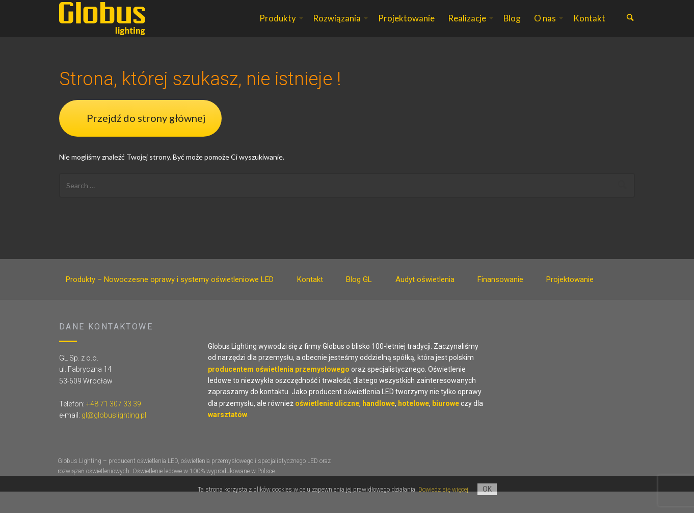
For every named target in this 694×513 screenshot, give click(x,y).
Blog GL (359, 300)
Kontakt (589, 28)
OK (487, 489)
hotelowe (413, 425)
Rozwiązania (337, 28)
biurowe (445, 425)
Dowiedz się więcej (443, 489)
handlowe (378, 425)
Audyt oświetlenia (425, 300)
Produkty (277, 28)
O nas (545, 28)
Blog (512, 28)
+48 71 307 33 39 (113, 425)
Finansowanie (500, 300)
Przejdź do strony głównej (146, 139)
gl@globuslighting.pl (114, 436)
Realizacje (467, 28)
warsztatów (227, 436)
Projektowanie (406, 28)
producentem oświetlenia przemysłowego (279, 391)
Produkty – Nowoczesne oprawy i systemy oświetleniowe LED (170, 300)
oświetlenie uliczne (327, 425)
